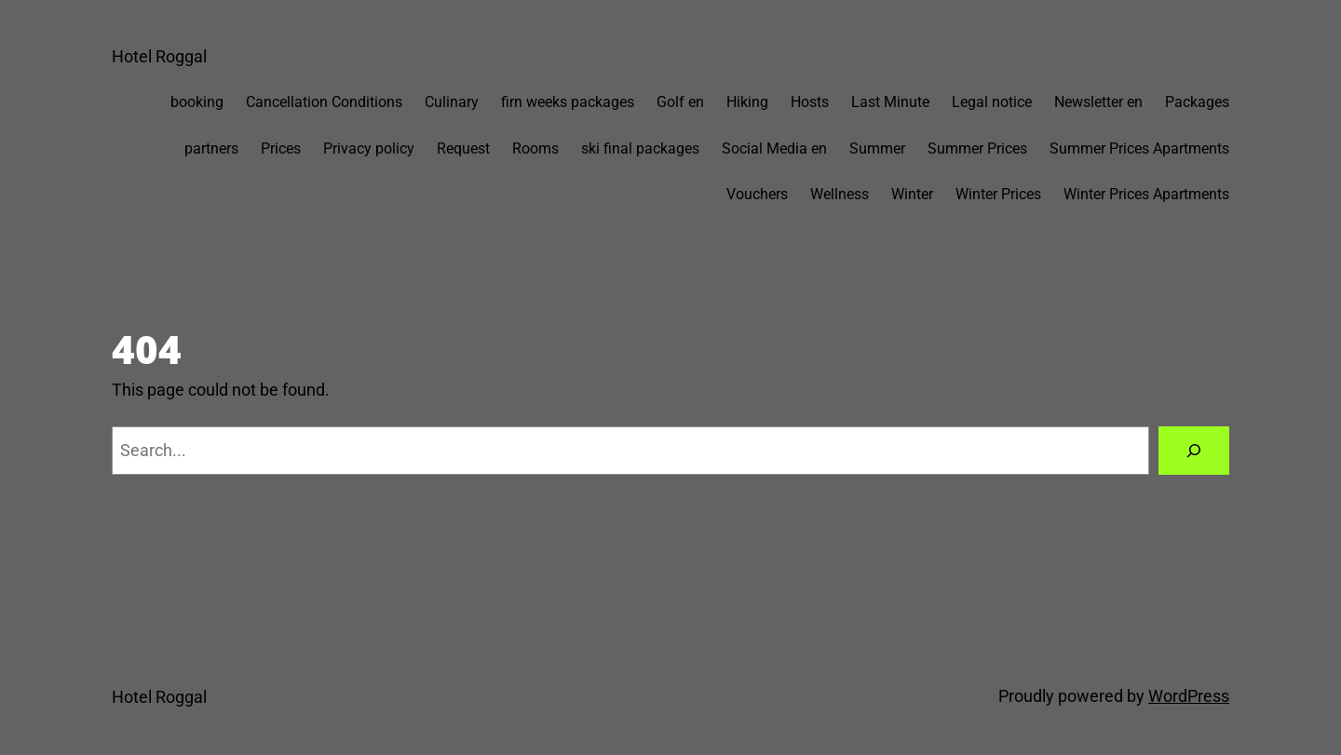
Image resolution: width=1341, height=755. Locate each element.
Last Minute (890, 102)
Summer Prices (977, 148)
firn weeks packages (567, 102)
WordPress (1188, 696)
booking (197, 102)
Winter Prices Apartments (1146, 194)
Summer (877, 148)
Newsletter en (1098, 102)
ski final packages (640, 148)
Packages (1197, 102)
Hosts (810, 102)
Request (463, 148)
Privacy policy (368, 148)
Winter (912, 194)
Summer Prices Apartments (1139, 148)
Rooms (535, 148)
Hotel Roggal (159, 56)
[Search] (1193, 450)
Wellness (839, 194)
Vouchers (757, 194)
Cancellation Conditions (324, 102)
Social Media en (774, 148)
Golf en (680, 102)
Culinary (452, 102)
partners (211, 148)
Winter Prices (998, 194)
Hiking (747, 102)
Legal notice (992, 102)
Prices (281, 148)
